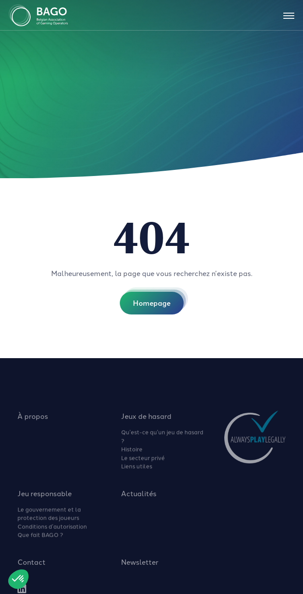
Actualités (139, 497)
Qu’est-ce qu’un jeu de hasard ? (162, 440)
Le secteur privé (143, 461)
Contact (31, 565)
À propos (32, 420)
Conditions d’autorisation (52, 530)
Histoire (132, 452)
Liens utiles (136, 469)
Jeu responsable (44, 497)
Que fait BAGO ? (40, 538)
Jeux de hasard (146, 420)
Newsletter (139, 565)
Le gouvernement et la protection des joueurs (49, 517)
